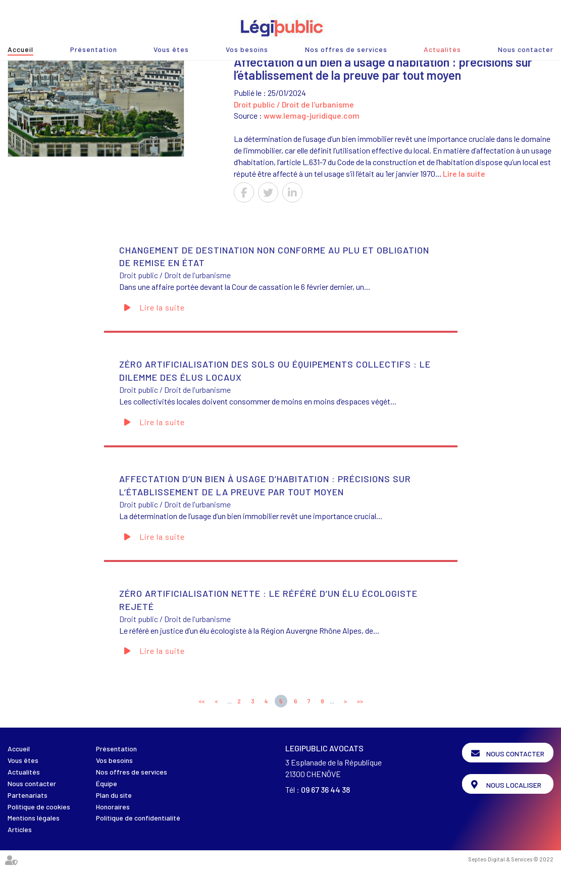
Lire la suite (464, 173)
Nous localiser (513, 785)
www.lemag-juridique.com (312, 115)
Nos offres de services (346, 49)
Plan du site (114, 795)
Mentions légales (34, 817)
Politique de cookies (39, 806)
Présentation (93, 49)
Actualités (442, 49)
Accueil (20, 49)
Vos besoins (247, 49)
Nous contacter (525, 49)
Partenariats (27, 795)
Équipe (106, 783)
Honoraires (113, 806)
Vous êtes (171, 49)
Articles (20, 829)
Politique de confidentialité (138, 817)
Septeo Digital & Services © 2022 (510, 859)
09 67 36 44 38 (325, 789)
